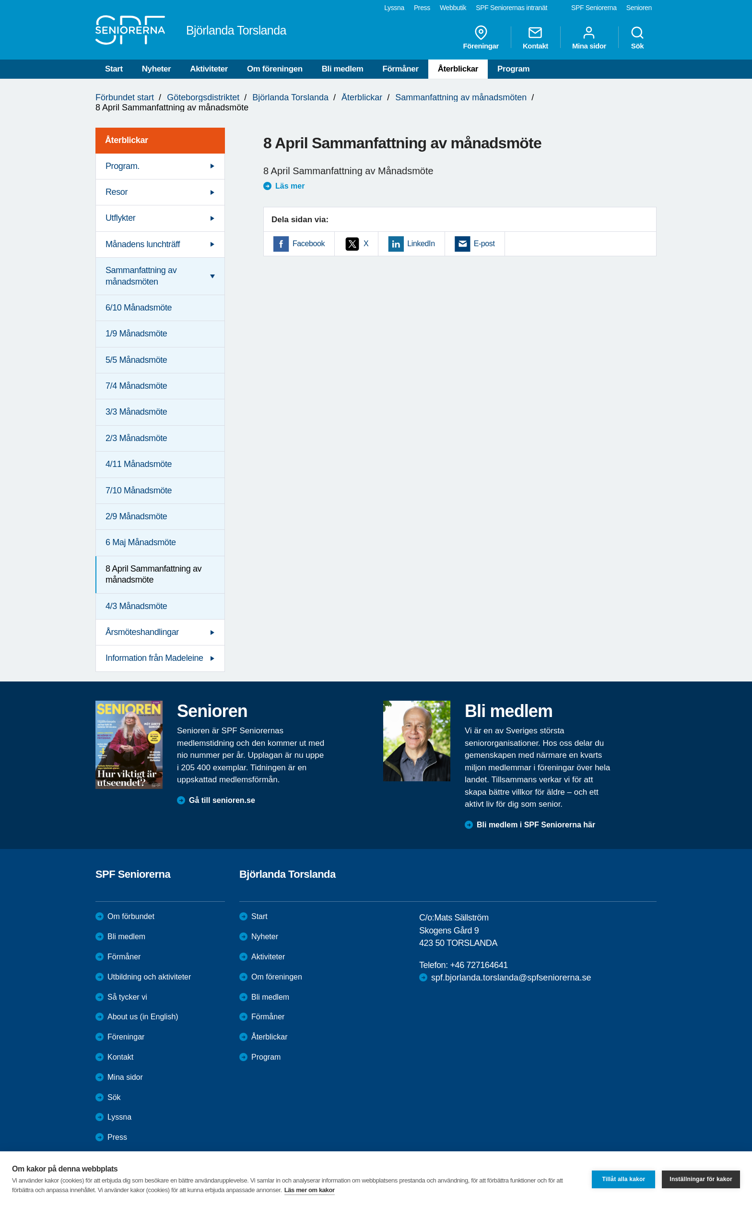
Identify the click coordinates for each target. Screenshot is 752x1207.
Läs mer (290, 186)
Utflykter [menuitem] (120, 218)
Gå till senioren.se (222, 800)
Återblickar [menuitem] (126, 140)
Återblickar (458, 68)
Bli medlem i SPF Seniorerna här (536, 825)
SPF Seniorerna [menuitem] (594, 8)
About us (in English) (142, 1017)
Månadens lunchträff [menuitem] (143, 244)
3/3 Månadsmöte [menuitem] (136, 412)
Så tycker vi (127, 997)
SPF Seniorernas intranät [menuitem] (511, 8)
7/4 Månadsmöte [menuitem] (136, 386)
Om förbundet (130, 916)
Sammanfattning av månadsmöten (461, 97)
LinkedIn (421, 243)
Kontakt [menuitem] (535, 37)
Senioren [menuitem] (639, 8)
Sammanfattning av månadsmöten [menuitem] (141, 275)
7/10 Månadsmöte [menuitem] (139, 490)
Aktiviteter (209, 68)
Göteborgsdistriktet (203, 97)
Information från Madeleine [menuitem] (154, 658)
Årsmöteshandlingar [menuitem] (142, 632)
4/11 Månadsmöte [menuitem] (139, 464)
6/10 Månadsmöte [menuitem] (139, 307)
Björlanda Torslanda (290, 97)
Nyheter (156, 68)
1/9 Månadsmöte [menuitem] (136, 333)
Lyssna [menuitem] (394, 8)
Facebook (309, 243)
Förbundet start (124, 97)
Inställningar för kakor (701, 1179)
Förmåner (400, 68)
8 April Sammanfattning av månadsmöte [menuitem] (153, 574)
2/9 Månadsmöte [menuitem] (136, 516)
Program (513, 68)
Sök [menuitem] (637, 37)
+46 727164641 (478, 965)
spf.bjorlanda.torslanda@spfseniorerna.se (511, 977)
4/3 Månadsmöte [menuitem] (136, 606)
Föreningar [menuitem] (481, 37)
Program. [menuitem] (123, 166)
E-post (484, 243)
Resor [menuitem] (117, 192)
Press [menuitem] (422, 8)
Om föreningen (275, 68)
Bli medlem (343, 68)
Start (114, 68)
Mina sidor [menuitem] (589, 37)
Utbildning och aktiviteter (149, 977)
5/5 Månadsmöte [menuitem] (136, 360)
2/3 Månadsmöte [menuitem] (136, 438)
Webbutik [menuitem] (453, 8)
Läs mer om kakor (309, 1190)
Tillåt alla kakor (623, 1179)
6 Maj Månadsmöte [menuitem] (141, 542)
